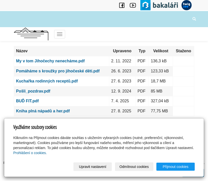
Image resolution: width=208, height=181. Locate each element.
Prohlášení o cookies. (30, 153)
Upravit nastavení (92, 167)
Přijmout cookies (175, 167)
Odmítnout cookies (134, 167)
